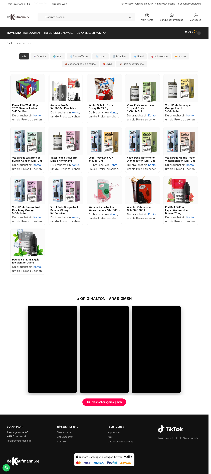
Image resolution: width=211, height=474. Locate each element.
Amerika (40, 54)
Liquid (139, 54)
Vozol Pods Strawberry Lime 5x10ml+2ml (63, 157)
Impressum (114, 430)
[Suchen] (130, 17)
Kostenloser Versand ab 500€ (137, 3)
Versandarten (64, 430)
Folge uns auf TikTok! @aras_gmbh (178, 436)
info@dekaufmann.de (19, 438)
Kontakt (61, 439)
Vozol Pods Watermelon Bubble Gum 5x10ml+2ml (27, 157)
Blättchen (119, 54)
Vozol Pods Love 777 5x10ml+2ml (101, 157)
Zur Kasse (195, 17)
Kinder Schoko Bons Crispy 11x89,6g (101, 105)
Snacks (180, 54)
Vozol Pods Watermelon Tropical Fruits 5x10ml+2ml (141, 106)
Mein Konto (147, 17)
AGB (110, 435)
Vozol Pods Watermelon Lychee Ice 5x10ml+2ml (141, 157)
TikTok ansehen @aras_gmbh (104, 400)
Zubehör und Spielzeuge (80, 62)
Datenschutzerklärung (120, 439)
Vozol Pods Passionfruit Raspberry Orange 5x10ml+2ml (26, 208)
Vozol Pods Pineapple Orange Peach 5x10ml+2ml (178, 106)
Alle (24, 54)
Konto (37, 113)
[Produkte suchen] (86, 17)
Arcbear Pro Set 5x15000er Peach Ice (63, 105)
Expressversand (166, 3)
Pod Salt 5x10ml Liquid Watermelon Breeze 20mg (176, 208)
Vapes (101, 54)
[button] (193, 32)
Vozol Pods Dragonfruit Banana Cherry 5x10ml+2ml (64, 208)
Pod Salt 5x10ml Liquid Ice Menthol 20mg (25, 259)
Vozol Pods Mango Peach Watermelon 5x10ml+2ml (180, 157)
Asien (57, 54)
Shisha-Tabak (79, 54)
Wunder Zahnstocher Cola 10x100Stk (139, 207)
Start (9, 41)
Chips (107, 62)
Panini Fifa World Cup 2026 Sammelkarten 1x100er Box (25, 106)
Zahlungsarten (65, 435)
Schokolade (159, 54)
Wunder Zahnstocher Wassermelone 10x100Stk (104, 207)
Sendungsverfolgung (189, 3)
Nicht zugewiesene (131, 62)
